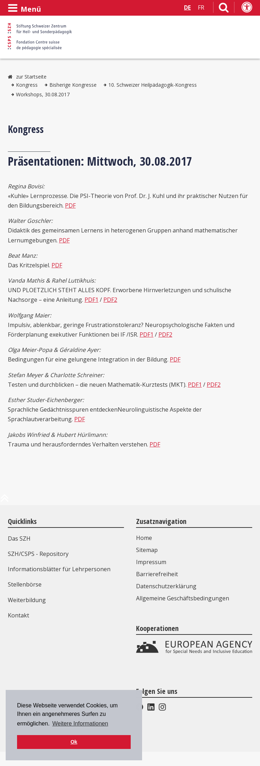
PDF (70, 205)
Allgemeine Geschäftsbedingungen (182, 598)
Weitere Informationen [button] (80, 724)
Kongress (27, 84)
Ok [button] (73, 742)
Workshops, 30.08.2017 (43, 94)
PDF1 (91, 300)
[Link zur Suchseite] (224, 9)
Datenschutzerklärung (166, 586)
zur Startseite (31, 76)
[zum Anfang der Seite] (4, 501)
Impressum (151, 562)
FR (201, 7)
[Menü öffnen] (24, 8)
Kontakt (18, 615)
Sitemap (147, 550)
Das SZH (19, 538)
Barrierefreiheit (157, 574)
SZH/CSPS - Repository (38, 554)
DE (187, 7)
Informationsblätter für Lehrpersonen (59, 569)
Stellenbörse (25, 584)
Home (144, 538)
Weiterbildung (27, 600)
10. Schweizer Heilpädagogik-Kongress (152, 84)
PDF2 (110, 300)
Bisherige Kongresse (73, 84)
